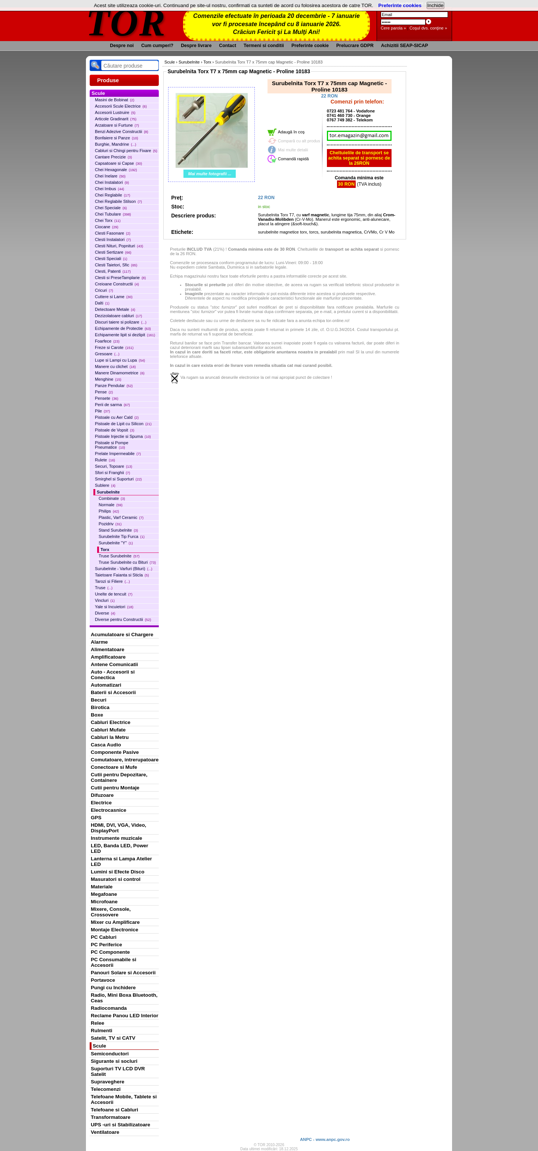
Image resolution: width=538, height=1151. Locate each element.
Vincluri (105, 600)
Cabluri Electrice (110, 722)
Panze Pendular (114, 385)
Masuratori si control (115, 879)
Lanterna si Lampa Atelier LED (121, 861)
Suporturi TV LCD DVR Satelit (118, 1071)
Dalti (102, 303)
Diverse (105, 613)
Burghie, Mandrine (115, 144)
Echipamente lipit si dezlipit (125, 334)
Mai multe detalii (293, 150)
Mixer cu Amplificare (115, 922)
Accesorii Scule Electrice (121, 106)
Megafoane (104, 894)
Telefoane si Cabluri (114, 1110)
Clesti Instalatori (113, 239)
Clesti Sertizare (113, 252)
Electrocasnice (108, 810)
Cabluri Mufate (108, 730)
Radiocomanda (109, 1008)
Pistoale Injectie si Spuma (123, 436)
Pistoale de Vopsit (114, 430)
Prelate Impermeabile (118, 453)
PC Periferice (106, 944)
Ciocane (106, 227)
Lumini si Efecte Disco (117, 872)
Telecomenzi (106, 1089)
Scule (99, 1046)
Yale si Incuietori (114, 606)
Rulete (105, 460)
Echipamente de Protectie (123, 328)
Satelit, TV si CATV (113, 1038)
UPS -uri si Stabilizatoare (120, 1124)
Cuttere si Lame (114, 296)
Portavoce (103, 980)
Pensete (106, 398)
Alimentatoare (107, 649)
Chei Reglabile (112, 195)
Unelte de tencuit (113, 594)
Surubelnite (108, 492)
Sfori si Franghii (112, 472)
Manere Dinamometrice (120, 373)
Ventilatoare (105, 1132)
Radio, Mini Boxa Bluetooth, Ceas (124, 997)
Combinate (112, 498)
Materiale (101, 886)
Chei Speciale (111, 207)
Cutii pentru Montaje (115, 787)
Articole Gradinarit (115, 119)
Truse (103, 587)
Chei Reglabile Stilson (118, 201)
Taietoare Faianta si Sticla (122, 575)
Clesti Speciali (111, 258)
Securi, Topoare (113, 466)
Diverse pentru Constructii (123, 619)
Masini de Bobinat (114, 100)
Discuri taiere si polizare (120, 322)
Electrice (101, 802)
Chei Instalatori (112, 182)
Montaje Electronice (114, 929)
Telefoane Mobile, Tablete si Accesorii (124, 1099)
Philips (109, 511)
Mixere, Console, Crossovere (111, 912)
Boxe (97, 715)
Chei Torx (108, 220)
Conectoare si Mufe (114, 767)
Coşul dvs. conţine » (428, 28)
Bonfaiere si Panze (116, 138)
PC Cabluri (104, 937)
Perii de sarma (112, 404)
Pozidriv (110, 524)
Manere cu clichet (115, 366)
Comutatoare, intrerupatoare (124, 759)
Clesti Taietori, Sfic (116, 265)
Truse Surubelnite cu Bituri (127, 562)
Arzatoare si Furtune (117, 125)
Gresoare (107, 354)
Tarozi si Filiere (112, 581)
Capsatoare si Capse (118, 163)
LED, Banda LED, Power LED (119, 848)
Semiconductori (110, 1053)
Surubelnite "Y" (116, 543)
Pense (104, 392)
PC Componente (110, 952)
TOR (126, 22)
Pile (102, 411)
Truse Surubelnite (119, 556)
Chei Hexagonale (116, 169)
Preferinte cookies (400, 5)
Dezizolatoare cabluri (118, 315)
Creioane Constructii (117, 284)
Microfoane (104, 901)
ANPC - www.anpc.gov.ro (325, 1139)
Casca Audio (106, 745)
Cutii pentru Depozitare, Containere (119, 777)
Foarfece (107, 341)
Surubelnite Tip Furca (122, 536)
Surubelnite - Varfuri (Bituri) (123, 568)
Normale (111, 504)
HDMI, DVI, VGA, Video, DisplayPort (118, 827)
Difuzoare (102, 795)
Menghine (108, 379)
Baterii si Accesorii (113, 692)
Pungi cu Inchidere (113, 987)
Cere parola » (393, 28)
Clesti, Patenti (113, 271)
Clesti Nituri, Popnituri (119, 246)
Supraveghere (107, 1082)
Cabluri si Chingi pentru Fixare (126, 150)
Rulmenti (101, 1030)
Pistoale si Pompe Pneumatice (112, 444)
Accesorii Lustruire (115, 112)
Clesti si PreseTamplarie (120, 277)
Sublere (105, 485)
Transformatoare (110, 1117)
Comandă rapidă (293, 159)
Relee (97, 1023)
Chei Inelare (110, 176)
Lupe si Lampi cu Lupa (120, 360)
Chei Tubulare (113, 214)
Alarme (99, 642)
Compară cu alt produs (299, 141)
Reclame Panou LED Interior (124, 1015)
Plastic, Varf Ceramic (121, 517)
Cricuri (104, 290)
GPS (96, 817)
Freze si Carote (114, 347)
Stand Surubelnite (118, 530)
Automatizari (106, 685)
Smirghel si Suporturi (118, 479)
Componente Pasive (115, 752)
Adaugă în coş (291, 132)
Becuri (98, 700)
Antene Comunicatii (114, 664)
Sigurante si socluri (114, 1061)
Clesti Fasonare (112, 233)
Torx (105, 549)
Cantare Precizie (113, 157)
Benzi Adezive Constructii (121, 131)
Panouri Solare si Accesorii (123, 972)
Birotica (100, 707)
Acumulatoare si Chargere (122, 634)
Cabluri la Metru (110, 737)
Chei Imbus (109, 188)
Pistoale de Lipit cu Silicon (123, 423)
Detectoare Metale (115, 309)
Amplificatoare (108, 657)
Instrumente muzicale (116, 838)
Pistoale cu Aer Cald (117, 417)
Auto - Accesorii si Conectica (112, 674)
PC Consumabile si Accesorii (113, 962)
